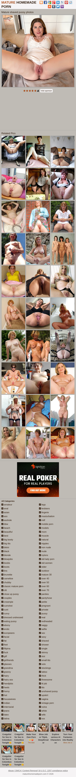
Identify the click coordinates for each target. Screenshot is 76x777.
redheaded (45, 621)
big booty (7, 539)
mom (43, 532)
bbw (4, 524)
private (43, 609)
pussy (43, 613)
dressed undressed (12, 617)
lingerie (44, 512)
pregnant (44, 606)
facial (5, 637)
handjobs (7, 683)
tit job (43, 683)
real (42, 617)
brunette (6, 574)
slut (42, 656)
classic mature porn (12, 586)
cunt (4, 609)
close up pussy (10, 594)
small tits (44, 660)
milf (42, 520)
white (43, 711)
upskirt (43, 695)
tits (41, 687)
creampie (7, 602)
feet (4, 644)
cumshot (6, 606)
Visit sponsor (46, 91)
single (43, 648)
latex (5, 715)
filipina (5, 648)
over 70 (44, 590)
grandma (7, 668)
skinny (43, 652)
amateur (6, 504)
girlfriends (7, 660)
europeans (8, 633)
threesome (45, 680)
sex (42, 633)
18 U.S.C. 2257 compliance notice (53, 770)
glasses (6, 664)
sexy (42, 637)
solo (42, 664)
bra (4, 571)
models (44, 528)
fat (3, 641)
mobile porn (46, 524)
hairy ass (7, 680)
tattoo (43, 672)
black (5, 551)
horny (5, 691)
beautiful (6, 532)
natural (43, 539)
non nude (45, 547)
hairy (5, 676)
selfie (43, 629)
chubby (6, 582)
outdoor (44, 571)
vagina (43, 699)
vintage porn (46, 703)
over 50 (44, 582)
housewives (8, 699)
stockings (45, 668)
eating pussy (8, 621)
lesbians (44, 508)
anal (4, 508)
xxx (42, 718)
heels (5, 687)
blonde (6, 555)
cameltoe (7, 578)
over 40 (44, 578)
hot (4, 695)
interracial (7, 707)
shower (44, 644)
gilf (4, 656)
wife (42, 715)
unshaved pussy (48, 691)
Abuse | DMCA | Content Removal (23, 770)
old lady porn (46, 559)
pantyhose (45, 598)
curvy (5, 613)
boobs (5, 563)
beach (5, 528)
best (4, 536)
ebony (5, 625)
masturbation (46, 516)
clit (4, 590)
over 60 (44, 586)
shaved (44, 641)
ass (4, 516)
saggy (43, 625)
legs (42, 504)
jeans (5, 711)
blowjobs (7, 559)
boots (5, 567)
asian (5, 512)
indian (5, 703)
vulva (43, 707)
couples (6, 598)
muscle (44, 536)
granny (6, 672)
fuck (4, 652)
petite (43, 602)
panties (44, 594)
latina (5, 718)
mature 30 (45, 574)
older (43, 567)
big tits (5, 543)
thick (42, 676)
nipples (44, 543)
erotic (5, 629)
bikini (5, 547)
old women (45, 563)
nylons (43, 555)
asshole (6, 520)
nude (43, 551)
